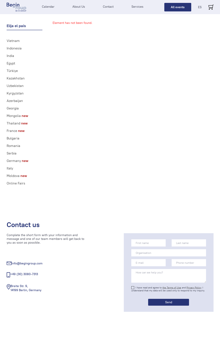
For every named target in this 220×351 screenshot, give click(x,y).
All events (178, 7)
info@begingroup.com (27, 263)
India (10, 56)
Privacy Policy (193, 287)
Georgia (13, 108)
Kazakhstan (16, 78)
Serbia (12, 153)
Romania (13, 146)
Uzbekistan (15, 86)
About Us (78, 7)
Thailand (17, 123)
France (16, 131)
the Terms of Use (171, 287)
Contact (108, 7)
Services (137, 7)
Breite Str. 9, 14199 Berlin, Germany (26, 288)
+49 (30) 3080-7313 (24, 274)
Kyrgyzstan (15, 93)
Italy (10, 168)
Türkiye (12, 71)
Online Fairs (16, 183)
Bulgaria (13, 138)
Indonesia (14, 48)
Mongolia (17, 116)
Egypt (11, 63)
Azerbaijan (15, 101)
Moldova (17, 176)
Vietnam (13, 41)
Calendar (48, 7)
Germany (17, 161)
